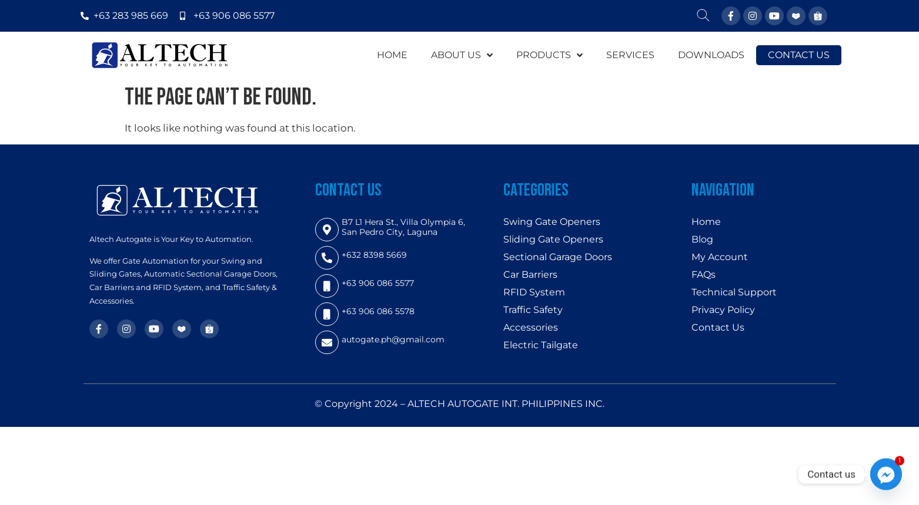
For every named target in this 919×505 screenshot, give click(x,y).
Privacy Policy (723, 309)
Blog (702, 239)
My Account (719, 256)
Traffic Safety (533, 309)
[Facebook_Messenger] (886, 474)
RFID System (534, 292)
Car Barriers (530, 274)
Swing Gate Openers (551, 221)
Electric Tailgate (540, 345)
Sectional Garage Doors (557, 256)
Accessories (530, 327)
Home (706, 221)
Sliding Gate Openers (553, 239)
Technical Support (734, 292)
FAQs (703, 274)
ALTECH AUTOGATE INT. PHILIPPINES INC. (505, 403)
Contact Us (717, 327)
